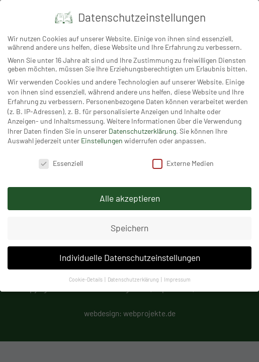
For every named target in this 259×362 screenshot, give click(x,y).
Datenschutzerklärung (142, 131)
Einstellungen (102, 140)
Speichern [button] (129, 227)
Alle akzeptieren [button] (130, 198)
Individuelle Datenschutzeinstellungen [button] (129, 257)
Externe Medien (183, 163)
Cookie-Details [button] (86, 279)
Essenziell (61, 163)
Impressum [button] (177, 279)
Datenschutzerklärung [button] (134, 279)
